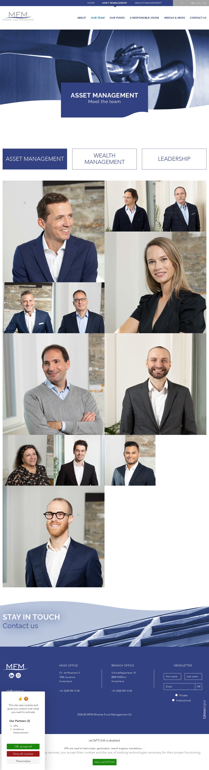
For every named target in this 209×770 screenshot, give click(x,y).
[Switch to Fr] (199, 3)
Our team (98, 17)
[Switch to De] (204, 3)
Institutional (183, 701)
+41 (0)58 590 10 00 (69, 691)
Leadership (174, 159)
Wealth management (148, 3)
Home (91, 3)
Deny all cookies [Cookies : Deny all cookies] (23, 754)
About (81, 17)
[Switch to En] (193, 3)
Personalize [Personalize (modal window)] (23, 761)
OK (199, 687)
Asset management (114, 3)
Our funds (117, 17)
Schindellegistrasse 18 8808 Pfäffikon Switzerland (123, 677)
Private (183, 696)
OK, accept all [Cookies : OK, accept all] (23, 746)
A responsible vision (144, 17)
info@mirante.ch (15, 691)
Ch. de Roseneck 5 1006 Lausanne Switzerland (69, 677)
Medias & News (174, 17)
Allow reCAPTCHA (104, 762)
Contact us (198, 17)
